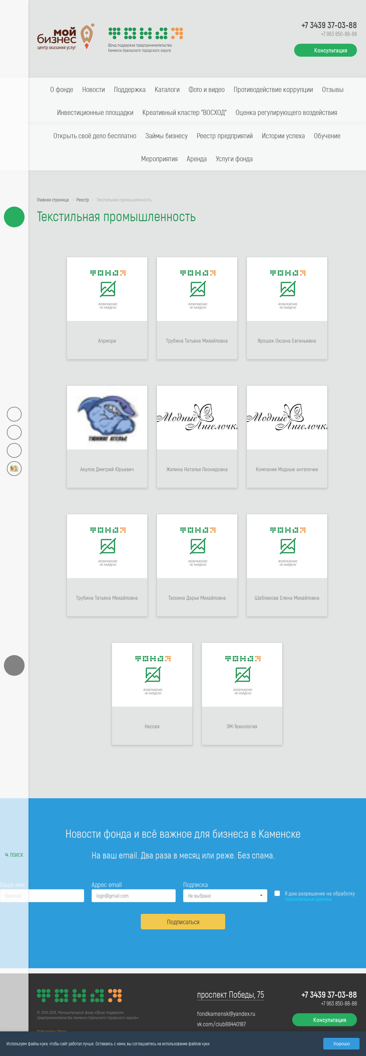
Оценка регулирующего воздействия (286, 112)
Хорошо (341, 1043)
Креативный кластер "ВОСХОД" (184, 112)
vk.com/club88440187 (221, 1024)
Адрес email (107, 884)
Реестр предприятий (225, 135)
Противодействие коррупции (273, 89)
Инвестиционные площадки (95, 112)
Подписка (195, 884)
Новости (93, 89)
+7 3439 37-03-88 (329, 24)
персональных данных (308, 898)
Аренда (197, 158)
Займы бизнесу (166, 135)
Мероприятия (159, 158)
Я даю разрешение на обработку (320, 896)
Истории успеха (283, 135)
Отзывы (333, 89)
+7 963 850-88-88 (339, 33)
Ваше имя (12, 884)
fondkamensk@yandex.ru (226, 1013)
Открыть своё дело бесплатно (94, 135)
